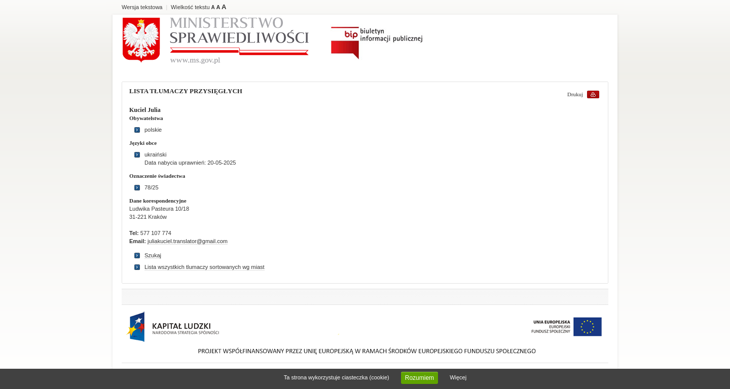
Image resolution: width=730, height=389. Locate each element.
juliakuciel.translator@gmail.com (188, 241)
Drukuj (575, 94)
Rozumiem (419, 377)
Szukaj (152, 255)
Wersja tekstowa (142, 7)
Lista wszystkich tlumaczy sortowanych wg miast (204, 267)
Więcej (458, 377)
